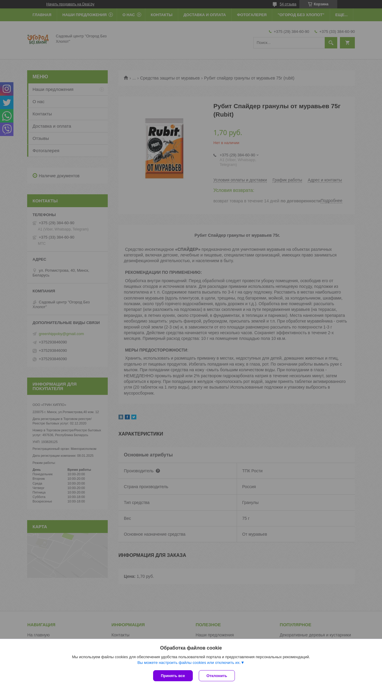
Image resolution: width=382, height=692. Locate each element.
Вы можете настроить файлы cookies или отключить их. (189, 662)
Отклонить (217, 675)
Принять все (173, 675)
